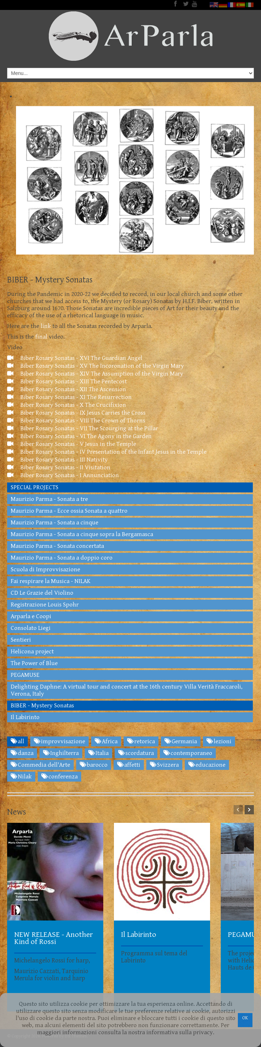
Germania (181, 741)
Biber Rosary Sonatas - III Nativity (57, 459)
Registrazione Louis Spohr (45, 604)
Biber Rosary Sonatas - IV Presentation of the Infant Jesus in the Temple (107, 451)
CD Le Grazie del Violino (42, 593)
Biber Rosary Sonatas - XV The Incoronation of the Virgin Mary (95, 365)
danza (22, 753)
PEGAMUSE (25, 675)
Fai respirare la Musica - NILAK (50, 581)
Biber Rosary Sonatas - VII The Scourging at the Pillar (82, 428)
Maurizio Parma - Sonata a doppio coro (62, 557)
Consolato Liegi (31, 628)
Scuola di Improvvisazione (45, 569)
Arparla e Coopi (31, 616)
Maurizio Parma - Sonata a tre (49, 499)
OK (245, 1018)
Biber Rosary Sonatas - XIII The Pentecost (67, 381)
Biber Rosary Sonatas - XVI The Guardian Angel (74, 358)
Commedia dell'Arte (40, 764)
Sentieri (21, 639)
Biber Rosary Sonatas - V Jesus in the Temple (71, 444)
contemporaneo (187, 753)
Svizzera (164, 764)
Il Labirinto (25, 717)
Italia (98, 753)
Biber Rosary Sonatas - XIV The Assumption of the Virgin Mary (95, 373)
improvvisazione (59, 741)
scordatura (136, 753)
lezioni (219, 741)
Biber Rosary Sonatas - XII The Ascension (66, 389)
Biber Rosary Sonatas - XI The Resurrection (69, 397)
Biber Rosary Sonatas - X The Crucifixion (66, 405)
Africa (106, 741)
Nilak (21, 776)
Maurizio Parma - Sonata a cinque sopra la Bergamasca (82, 534)
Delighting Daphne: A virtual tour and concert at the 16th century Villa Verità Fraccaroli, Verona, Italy (126, 690)
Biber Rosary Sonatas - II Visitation (58, 467)
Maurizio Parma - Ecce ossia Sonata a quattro (69, 510)
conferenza (59, 776)
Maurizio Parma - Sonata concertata (57, 546)
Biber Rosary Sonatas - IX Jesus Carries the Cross (76, 412)
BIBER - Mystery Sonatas (42, 705)
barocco (94, 764)
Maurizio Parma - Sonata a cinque (54, 522)
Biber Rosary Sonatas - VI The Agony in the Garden (79, 436)
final (40, 336)
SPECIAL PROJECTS (34, 487)
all (17, 741)
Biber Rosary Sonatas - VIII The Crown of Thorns (76, 420)
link (45, 326)
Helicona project (32, 651)
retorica (141, 741)
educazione (206, 764)
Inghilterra (61, 753)
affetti (128, 764)
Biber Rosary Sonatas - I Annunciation (63, 475)
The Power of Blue (34, 663)
